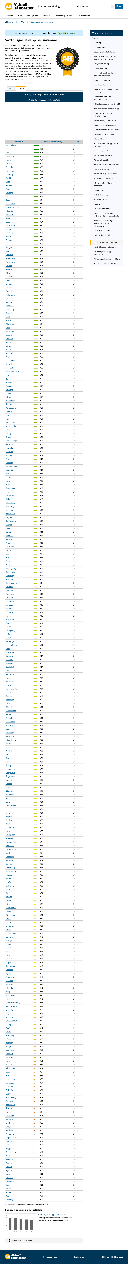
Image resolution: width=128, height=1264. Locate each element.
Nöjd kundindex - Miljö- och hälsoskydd (103, 184)
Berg (8, 991)
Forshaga (10, 233)
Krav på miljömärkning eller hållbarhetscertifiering (104, 74)
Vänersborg (11, 444)
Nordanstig (10, 1079)
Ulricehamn (11, 907)
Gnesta (9, 284)
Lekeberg (10, 856)
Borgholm (10, 1101)
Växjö (8, 218)
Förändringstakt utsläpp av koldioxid (107, 259)
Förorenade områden (102, 160)
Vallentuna (10, 295)
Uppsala (9, 448)
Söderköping (11, 572)
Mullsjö (9, 433)
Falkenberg (10, 867)
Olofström (10, 324)
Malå (8, 853)
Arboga (9, 940)
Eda (7, 1185)
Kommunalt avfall (100, 199)
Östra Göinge (11, 441)
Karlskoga (10, 641)
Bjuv (7, 196)
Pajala (8, 1188)
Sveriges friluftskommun (103, 209)
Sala (7, 729)
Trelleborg (10, 244)
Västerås (9, 681)
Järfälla (9, 163)
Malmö (9, 302)
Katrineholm (11, 426)
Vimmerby (10, 674)
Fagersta (9, 291)
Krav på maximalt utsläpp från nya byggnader (106, 145)
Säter (8, 754)
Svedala (9, 820)
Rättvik (9, 608)
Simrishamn (11, 422)
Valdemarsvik (11, 1021)
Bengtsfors (10, 772)
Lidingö (9, 152)
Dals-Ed (9, 692)
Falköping (10, 575)
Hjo (7, 375)
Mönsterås (10, 721)
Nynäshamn (11, 711)
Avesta (8, 951)
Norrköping (10, 995)
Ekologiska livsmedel (101, 169)
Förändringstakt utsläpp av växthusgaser (103, 253)
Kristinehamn (11, 645)
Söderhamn (11, 871)
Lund (8, 182)
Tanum (9, 1163)
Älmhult (9, 404)
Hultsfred (10, 652)
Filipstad (9, 816)
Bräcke (9, 1075)
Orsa (8, 703)
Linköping (10, 911)
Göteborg (10, 309)
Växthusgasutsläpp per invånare (41, 22)
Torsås (8, 616)
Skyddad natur (99, 190)
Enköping (10, 926)
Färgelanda (10, 915)
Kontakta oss (79, 1257)
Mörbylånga (11, 630)
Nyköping (10, 1035)
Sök (120, 6)
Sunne (8, 893)
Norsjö (8, 1032)
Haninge (9, 192)
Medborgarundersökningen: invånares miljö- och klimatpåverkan (107, 214)
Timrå (8, 550)
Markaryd (10, 1130)
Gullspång (10, 1090)
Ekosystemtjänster (100, 68)
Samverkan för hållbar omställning (106, 125)
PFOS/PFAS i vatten (101, 47)
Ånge (8, 1013)
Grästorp (9, 1053)
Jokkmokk (10, 1159)
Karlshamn (10, 1017)
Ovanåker (10, 546)
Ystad (8, 357)
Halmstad (10, 794)
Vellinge (9, 269)
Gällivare (9, 1177)
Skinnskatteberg (13, 1002)
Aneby (8, 543)
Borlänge (9, 612)
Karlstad (9, 353)
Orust (8, 627)
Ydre (8, 904)
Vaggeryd (10, 1148)
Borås (8, 346)
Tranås (9, 240)
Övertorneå (11, 948)
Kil (7, 798)
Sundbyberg (11, 145)
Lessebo (9, 338)
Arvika (8, 473)
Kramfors (10, 977)
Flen (7, 623)
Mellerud (9, 860)
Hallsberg (10, 732)
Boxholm (9, 937)
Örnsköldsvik (11, 849)
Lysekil (8, 809)
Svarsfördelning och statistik (64, 16)
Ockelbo (9, 597)
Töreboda (10, 601)
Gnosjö (9, 411)
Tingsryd (9, 900)
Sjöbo (8, 499)
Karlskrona (10, 262)
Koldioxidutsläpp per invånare (105, 247)
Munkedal (10, 1115)
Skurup (9, 320)
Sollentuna (10, 258)
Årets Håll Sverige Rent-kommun (105, 174)
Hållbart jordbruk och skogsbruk (105, 134)
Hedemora (10, 769)
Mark (8, 317)
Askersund (10, 1104)
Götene (9, 783)
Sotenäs (9, 696)
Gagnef (9, 517)
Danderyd (10, 174)
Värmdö (9, 397)
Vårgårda (10, 999)
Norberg (9, 725)
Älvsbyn (9, 751)
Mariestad (10, 827)
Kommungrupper (32, 16)
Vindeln (9, 1112)
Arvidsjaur (10, 1134)
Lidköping (10, 886)
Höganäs (9, 211)
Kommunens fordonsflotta (103, 178)
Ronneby (9, 462)
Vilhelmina (10, 1068)
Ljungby (9, 1126)
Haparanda (10, 619)
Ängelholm (10, 776)
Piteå (8, 528)
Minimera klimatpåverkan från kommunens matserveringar (105, 57)
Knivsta (9, 897)
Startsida (10, 16)
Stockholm (10, 185)
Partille (9, 178)
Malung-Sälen (11, 1006)
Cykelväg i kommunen (102, 230)
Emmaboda (11, 718)
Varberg (9, 714)
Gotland (9, 944)
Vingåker (9, 539)
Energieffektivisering (101, 64)
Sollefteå (9, 838)
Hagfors (9, 882)
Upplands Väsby (13, 207)
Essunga (9, 656)
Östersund (10, 225)
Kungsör (9, 1046)
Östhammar (11, 933)
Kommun (19, 141)
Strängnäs (10, 663)
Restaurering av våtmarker (103, 151)
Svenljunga (10, 835)
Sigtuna (9, 1170)
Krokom (9, 565)
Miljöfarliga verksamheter (103, 155)
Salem (8, 481)
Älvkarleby (10, 514)
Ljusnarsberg (11, 842)
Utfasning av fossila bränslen (104, 52)
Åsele (8, 1196)
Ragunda (9, 1064)
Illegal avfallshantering (102, 80)
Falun (8, 280)
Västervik (10, 845)
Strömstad (10, 1057)
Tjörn (8, 492)
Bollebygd (10, 1083)
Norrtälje (9, 579)
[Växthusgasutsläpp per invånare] (43, 1223)
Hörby (8, 747)
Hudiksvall (10, 678)
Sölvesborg (10, 488)
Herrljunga (10, 506)
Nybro (8, 955)
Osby (8, 554)
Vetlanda (9, 510)
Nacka (8, 160)
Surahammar (11, 466)
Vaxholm (9, 251)
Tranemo (9, 659)
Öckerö (9, 265)
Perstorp (9, 254)
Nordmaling (11, 1097)
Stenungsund (11, 966)
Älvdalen (9, 1108)
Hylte (8, 831)
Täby (8, 189)
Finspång (9, 386)
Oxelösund (10, 495)
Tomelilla (9, 670)
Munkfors (10, 331)
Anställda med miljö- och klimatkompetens (103, 114)
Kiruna (8, 1156)
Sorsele (9, 1166)
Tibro (8, 273)
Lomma (9, 780)
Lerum (8, 229)
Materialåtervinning (101, 195)
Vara (8, 1061)
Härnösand (10, 557)
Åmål (8, 561)
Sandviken (10, 532)
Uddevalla (10, 1050)
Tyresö (8, 149)
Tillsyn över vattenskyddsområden (106, 165)
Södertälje (10, 791)
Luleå (8, 1174)
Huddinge (10, 171)
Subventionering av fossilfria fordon (107, 130)
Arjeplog (9, 1042)
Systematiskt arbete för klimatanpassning (102, 98)
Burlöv (8, 477)
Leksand (9, 470)
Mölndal (9, 368)
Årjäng (8, 1024)
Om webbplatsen (84, 16)
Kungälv (9, 364)
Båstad (9, 707)
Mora (8, 813)
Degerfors (10, 313)
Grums (9, 922)
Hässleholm (11, 740)
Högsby (9, 875)
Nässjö (8, 349)
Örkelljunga (11, 1141)
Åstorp (8, 765)
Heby (8, 762)
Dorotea (9, 1086)
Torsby (8, 929)
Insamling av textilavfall (102, 85)
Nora (8, 327)
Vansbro (9, 969)
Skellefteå (10, 667)
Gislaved (9, 451)
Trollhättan (10, 203)
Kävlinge (9, 389)
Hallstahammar (12, 371)
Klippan (9, 524)
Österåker (10, 222)
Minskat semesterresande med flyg (106, 109)
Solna (8, 200)
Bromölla (9, 535)
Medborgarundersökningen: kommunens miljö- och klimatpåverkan (104, 223)
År (78, 141)
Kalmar (9, 276)
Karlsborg (10, 700)
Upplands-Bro (12, 1137)
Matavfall (97, 204)
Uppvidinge (11, 962)
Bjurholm (10, 1123)
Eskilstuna (10, 214)
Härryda (9, 988)
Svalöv (8, 437)
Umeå (8, 393)
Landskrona (11, 805)
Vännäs (9, 342)
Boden (8, 1072)
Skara (8, 758)
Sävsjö (8, 638)
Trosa (8, 787)
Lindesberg (10, 503)
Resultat (19, 16)
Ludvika (9, 298)
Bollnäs (9, 864)
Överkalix (10, 1181)
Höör (8, 648)
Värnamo (10, 878)
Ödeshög (9, 1199)
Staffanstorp (11, 521)
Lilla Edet (10, 590)
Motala (9, 287)
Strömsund (10, 984)
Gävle (8, 415)
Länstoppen (46, 16)
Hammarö (10, 156)
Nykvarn (9, 980)
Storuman (10, 1119)
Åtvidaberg (10, 400)
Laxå (8, 1145)
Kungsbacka (11, 408)
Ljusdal (9, 959)
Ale (7, 378)
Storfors (9, 743)
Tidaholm (10, 594)
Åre (7, 459)
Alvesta (9, 685)
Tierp (8, 1093)
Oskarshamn (11, 583)
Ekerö (8, 236)
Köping (9, 455)
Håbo (8, 430)
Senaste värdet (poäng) (53, 141)
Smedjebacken (12, 689)
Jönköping (10, 736)
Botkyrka (9, 167)
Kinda (8, 824)
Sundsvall (10, 605)
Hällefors (9, 586)
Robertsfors (11, 1152)
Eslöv (8, 484)
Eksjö (8, 1028)
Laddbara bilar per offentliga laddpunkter (104, 236)
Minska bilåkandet (100, 139)
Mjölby (8, 973)
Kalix (8, 889)
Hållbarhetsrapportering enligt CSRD (107, 104)
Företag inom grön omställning (105, 120)
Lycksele (9, 1010)
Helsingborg (11, 568)
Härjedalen (10, 1039)
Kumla (8, 1192)
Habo (8, 419)
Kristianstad (11, 360)
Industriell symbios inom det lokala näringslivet (106, 90)
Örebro (9, 335)
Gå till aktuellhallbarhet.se (112, 1257)
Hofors (8, 634)
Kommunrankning (13, 22)
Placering (97, 43)
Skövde (9, 382)
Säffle (8, 918)
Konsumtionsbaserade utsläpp (105, 263)
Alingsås (9, 247)
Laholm (9, 802)
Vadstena (10, 306)
